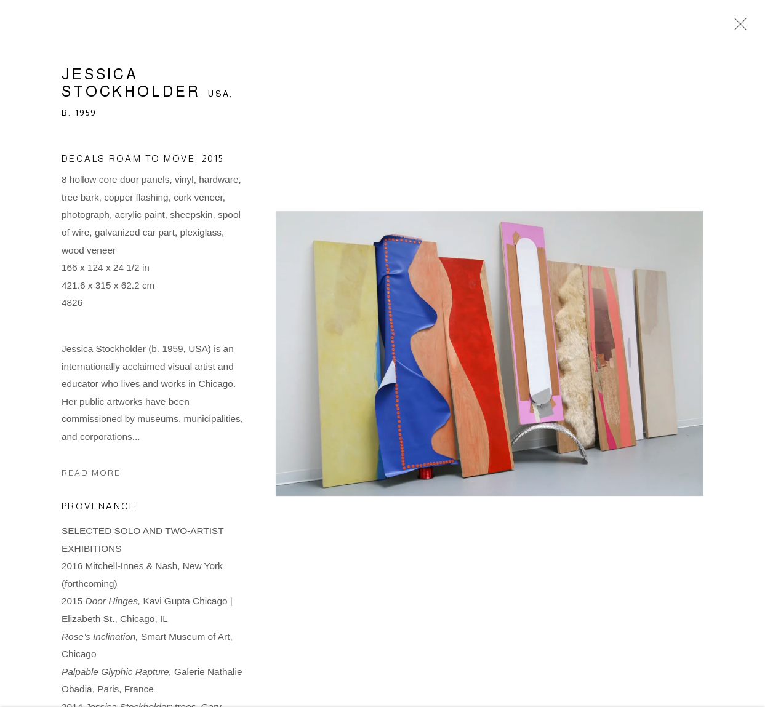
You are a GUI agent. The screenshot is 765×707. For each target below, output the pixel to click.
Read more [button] (91, 475)
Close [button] (737, 27)
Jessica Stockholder (131, 85)
